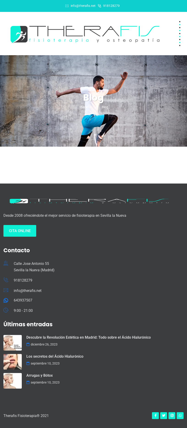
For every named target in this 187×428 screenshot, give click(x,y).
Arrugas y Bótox (39, 375)
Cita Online (20, 231)
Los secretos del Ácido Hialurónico (54, 356)
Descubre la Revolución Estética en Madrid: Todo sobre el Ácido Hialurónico (88, 337)
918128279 (111, 6)
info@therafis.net (83, 6)
